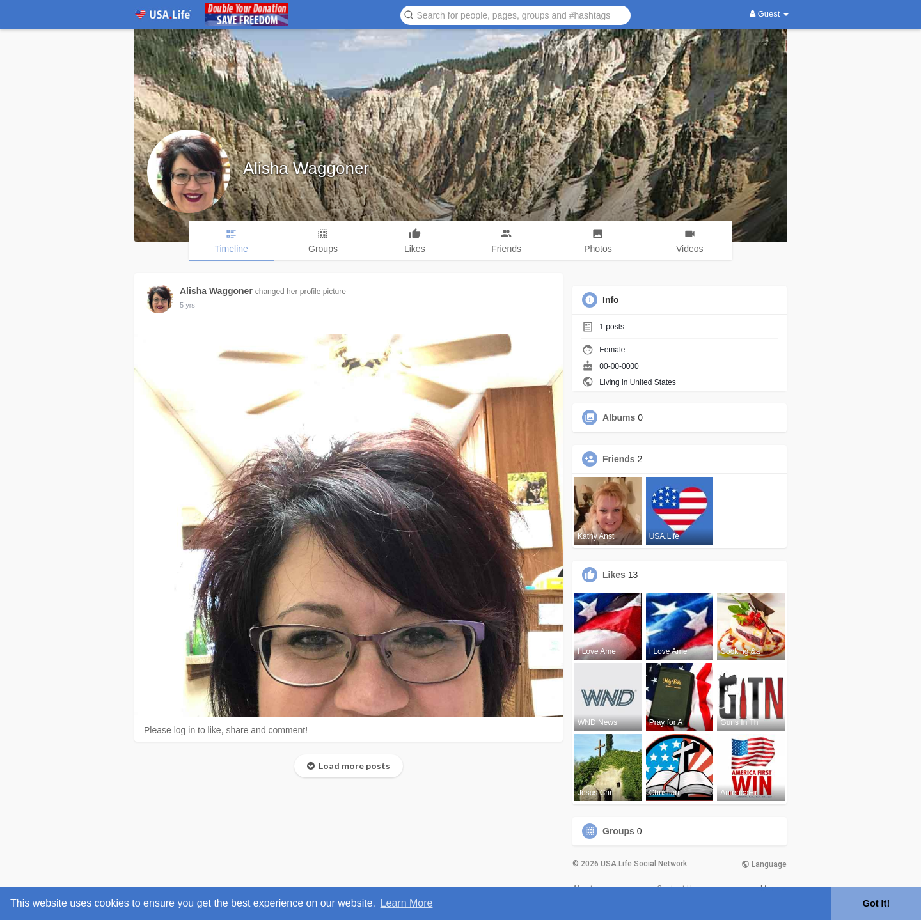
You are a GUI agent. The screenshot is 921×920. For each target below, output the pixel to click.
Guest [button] (769, 14)
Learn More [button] (407, 903)
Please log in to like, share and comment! (226, 730)
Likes (614, 575)
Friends (618, 459)
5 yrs (187, 305)
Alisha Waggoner (306, 168)
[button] (515, 14)
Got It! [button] (876, 903)
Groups (618, 831)
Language (764, 864)
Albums (618, 417)
